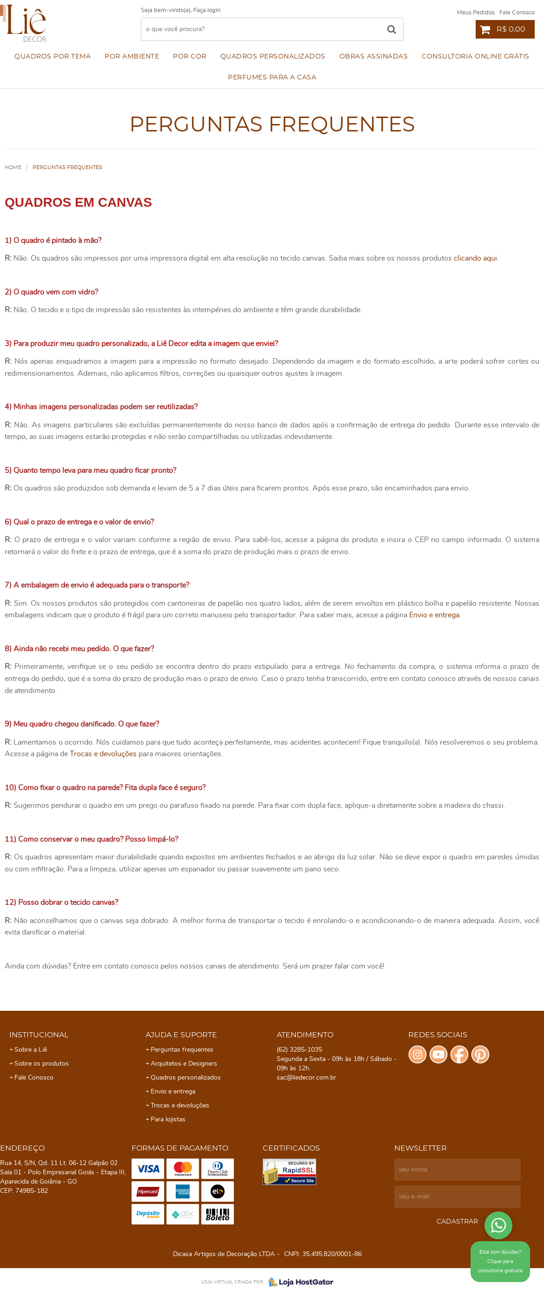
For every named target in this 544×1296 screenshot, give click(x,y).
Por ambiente (132, 56)
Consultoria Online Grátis (476, 56)
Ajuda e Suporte (181, 1035)
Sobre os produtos (41, 1063)
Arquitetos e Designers (184, 1063)
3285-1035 (299, 1050)
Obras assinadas (373, 56)
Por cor (189, 56)
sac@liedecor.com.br (306, 1077)
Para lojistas (168, 1119)
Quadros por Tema (52, 56)
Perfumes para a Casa (272, 77)
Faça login (206, 10)
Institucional (38, 1035)
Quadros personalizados (272, 56)
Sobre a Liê (30, 1050)
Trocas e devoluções (103, 754)
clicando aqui (475, 258)
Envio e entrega (434, 615)
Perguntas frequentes (182, 1050)
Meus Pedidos (476, 13)
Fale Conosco (517, 13)
